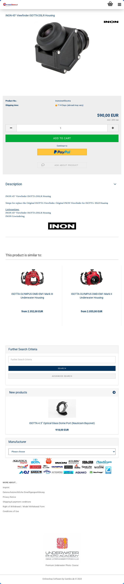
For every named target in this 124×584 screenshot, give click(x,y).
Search (62, 368)
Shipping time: (12, 105)
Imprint (6, 487)
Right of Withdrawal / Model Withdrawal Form (24, 506)
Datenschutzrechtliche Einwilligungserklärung (23, 492)
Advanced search (62, 376)
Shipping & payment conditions (17, 502)
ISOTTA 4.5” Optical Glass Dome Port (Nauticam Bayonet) (62, 423)
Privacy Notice (9, 497)
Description (14, 184)
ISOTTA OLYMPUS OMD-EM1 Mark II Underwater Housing (91, 295)
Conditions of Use (11, 511)
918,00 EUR (62, 429)
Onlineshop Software (52, 579)
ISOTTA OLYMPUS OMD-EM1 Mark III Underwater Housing (32, 295)
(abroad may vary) (75, 105)
